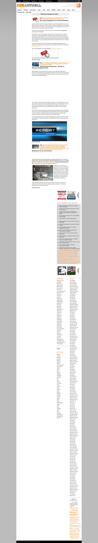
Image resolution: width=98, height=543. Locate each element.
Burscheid (59, 288)
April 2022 (72, 345)
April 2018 (72, 388)
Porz (58, 147)
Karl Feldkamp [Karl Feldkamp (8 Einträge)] (61, 258)
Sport (73, 10)
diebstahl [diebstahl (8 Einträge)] (75, 253)
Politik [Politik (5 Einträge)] (78, 260)
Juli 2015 (71, 438)
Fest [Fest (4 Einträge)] (72, 255)
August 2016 (72, 418)
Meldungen (58, 146)
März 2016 (72, 426)
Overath (42, 18)
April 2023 (72, 333)
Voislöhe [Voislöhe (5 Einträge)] (73, 263)
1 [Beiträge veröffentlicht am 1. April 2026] (72, 501)
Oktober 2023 (72, 325)
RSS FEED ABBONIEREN (71, 4)
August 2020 (72, 363)
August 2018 (72, 382)
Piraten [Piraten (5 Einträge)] (67, 260)
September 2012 (73, 489)
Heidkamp (59, 300)
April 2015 (72, 442)
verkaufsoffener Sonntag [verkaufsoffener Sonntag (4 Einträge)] (66, 263)
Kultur (39, 10)
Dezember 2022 (73, 336)
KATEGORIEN (60, 278)
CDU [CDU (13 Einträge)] (72, 252)
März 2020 (72, 370)
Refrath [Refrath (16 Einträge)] (64, 262)
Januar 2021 (72, 355)
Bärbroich (59, 283)
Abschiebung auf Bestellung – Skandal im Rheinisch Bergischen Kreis (48, 67)
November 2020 (73, 358)
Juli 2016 (71, 420)
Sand (58, 331)
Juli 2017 (71, 402)
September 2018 (73, 381)
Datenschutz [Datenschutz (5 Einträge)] (60, 253)
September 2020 (73, 361)
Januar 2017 (72, 411)
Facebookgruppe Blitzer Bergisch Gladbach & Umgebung (44, 162)
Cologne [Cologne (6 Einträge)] (75, 252)
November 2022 (73, 337)
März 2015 (72, 444)
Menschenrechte (52, 63)
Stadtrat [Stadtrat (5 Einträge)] (74, 262)
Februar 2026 (72, 283)
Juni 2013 (72, 476)
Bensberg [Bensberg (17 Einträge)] (62, 250)
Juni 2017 (72, 403)
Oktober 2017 (72, 397)
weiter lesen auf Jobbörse (57, 48)
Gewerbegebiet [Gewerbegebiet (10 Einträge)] (72, 256)
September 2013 (73, 471)
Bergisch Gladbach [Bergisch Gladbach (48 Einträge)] (73, 251)
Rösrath (42, 149)
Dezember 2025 (73, 286)
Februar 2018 (72, 391)
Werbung (34, 1)
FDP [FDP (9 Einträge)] (69, 255)
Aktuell (69, 203)
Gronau (58, 295)
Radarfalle (62, 147)
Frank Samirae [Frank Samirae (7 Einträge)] (61, 256)
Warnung (61, 149)
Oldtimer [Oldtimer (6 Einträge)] (59, 260)
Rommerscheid (60, 328)
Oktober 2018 (72, 379)
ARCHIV (71, 278)
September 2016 (73, 417)
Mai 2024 (71, 315)
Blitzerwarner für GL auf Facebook (42, 151)
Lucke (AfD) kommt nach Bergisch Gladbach (67, 218)
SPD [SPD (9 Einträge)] (72, 262)
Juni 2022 (72, 342)
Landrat (46, 63)
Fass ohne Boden (60, 291)
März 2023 (72, 334)
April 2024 (72, 316)
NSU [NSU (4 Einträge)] (75, 259)
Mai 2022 (71, 343)
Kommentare (64, 203)
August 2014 (72, 454)
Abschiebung (46, 62)
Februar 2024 (72, 319)
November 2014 (73, 450)
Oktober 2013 (72, 470)
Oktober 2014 (72, 451)
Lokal (43, 10)
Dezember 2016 (73, 412)
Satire (63, 10)
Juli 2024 (71, 312)
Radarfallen (42, 148)
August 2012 (72, 491)
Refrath (53, 148)
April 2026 (72, 280)
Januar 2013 (72, 483)
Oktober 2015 (72, 433)
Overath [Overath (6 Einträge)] (63, 260)
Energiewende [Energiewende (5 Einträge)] (61, 255)
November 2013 (73, 468)
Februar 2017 (72, 409)
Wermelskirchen (60, 342)
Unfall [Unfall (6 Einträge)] (78, 262)
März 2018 (72, 390)
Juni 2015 (72, 439)
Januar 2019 (72, 378)
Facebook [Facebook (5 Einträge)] (66, 255)
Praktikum (46, 18)
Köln (51, 146)
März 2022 (72, 346)
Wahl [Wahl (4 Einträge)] (76, 263)
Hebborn (58, 298)
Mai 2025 (71, 297)
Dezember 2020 (73, 357)
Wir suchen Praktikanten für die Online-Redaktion (54, 20)
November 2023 (73, 324)
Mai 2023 (71, 331)
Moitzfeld (58, 315)
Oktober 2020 (72, 360)
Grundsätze (26, 1)
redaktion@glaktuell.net (36, 46)
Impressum (49, 1)
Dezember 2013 (73, 467)
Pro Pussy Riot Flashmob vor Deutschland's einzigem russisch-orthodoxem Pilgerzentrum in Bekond (68, 212)
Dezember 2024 (73, 304)
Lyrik (58, 313)
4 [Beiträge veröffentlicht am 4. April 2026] (75, 501)
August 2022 (72, 340)
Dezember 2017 (73, 394)
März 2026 (72, 282)
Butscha (58, 289)
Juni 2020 (72, 366)
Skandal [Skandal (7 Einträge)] (68, 262)
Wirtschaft (28, 12)
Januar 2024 (72, 321)
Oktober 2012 (72, 488)
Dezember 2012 (73, 485)
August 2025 (72, 292)
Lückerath (59, 312)
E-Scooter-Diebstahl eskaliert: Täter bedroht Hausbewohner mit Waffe (67, 228)
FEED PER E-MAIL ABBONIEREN (70, 6)
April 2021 (72, 354)
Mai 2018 (71, 387)
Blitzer (53, 144)
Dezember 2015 (73, 430)
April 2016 (72, 424)
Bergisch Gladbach (47, 17)
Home (19, 1)
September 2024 (73, 309)
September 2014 (73, 453)
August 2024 (72, 310)
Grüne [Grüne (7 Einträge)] (77, 256)
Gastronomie (33, 10)
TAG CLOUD (74, 203)
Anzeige (58, 282)
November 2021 (73, 348)
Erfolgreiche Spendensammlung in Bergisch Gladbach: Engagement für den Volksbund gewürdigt (69, 248)
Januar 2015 (72, 447)
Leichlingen (59, 309)
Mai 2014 (71, 459)
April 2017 (72, 406)
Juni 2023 (72, 330)
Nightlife (54, 10)
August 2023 (72, 328)
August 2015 (72, 436)
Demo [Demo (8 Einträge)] (64, 253)
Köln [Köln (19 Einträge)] (70, 258)
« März (71, 507)
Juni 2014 (72, 457)
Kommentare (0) (36, 59)
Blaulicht (26, 10)
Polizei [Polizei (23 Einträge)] (60, 262)
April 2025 (72, 298)
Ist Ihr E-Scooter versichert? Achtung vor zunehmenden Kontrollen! (67, 245)
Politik (58, 10)
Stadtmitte (59, 339)
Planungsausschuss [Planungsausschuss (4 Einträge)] (73, 260)
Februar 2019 (72, 376)
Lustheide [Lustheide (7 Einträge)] (77, 258)
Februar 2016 (72, 427)
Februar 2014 (72, 464)
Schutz (68, 10)
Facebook (65, 144)
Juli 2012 (71, 492)
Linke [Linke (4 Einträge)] (73, 258)
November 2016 (73, 414)
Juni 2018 (72, 385)
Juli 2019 (71, 373)
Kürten (53, 17)
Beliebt (59, 203)
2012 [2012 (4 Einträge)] (59, 250)
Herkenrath (59, 301)
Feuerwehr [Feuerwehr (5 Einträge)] (75, 255)
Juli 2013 (71, 474)
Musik (48, 10)
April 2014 (72, 460)
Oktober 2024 (72, 307)
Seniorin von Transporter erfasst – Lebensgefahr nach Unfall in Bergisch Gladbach (68, 239)
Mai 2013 (71, 477)
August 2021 (72, 349)
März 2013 (72, 480)
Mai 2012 (71, 495)
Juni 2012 (72, 494)
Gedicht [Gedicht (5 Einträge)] (66, 256)
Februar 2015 (72, 445)
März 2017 (72, 408)
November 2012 (73, 486)
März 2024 (72, 318)
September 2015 (73, 435)
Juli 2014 (71, 456)
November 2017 (73, 396)
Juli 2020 (71, 364)
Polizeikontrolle (53, 147)
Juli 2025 (71, 294)
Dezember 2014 (73, 448)
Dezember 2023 (73, 322)
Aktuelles (19, 10)
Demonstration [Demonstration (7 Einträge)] (69, 253)
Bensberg (59, 285)
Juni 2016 (72, 421)
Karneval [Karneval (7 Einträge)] (67, 258)
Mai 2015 (71, 441)
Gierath (58, 294)
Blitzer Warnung (59, 144)
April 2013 (72, 479)
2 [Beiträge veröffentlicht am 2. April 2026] (73, 501)
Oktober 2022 (72, 339)
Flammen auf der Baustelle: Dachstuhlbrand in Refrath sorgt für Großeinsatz (68, 231)
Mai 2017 (71, 405)
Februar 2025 (72, 301)
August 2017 (72, 400)
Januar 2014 (72, 465)
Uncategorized (20, 12)
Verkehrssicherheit (54, 149)
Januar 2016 (72, 429)
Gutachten (58, 62)
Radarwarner (48, 148)
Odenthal (58, 17)
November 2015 (73, 432)
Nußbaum (59, 319)
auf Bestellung (52, 62)
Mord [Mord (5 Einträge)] (70, 259)
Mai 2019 (71, 375)
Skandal (50, 64)
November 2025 (73, 288)
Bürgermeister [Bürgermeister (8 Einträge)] (67, 252)
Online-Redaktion (64, 17)
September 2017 (73, 399)
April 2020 (72, 369)
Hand (58, 297)
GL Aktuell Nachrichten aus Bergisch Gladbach (31, 541)
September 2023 (73, 327)
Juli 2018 (71, 384)
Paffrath (58, 324)
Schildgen (59, 334)
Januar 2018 (72, 393)
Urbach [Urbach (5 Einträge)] (59, 263)
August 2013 (72, 473)
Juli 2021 (71, 351)
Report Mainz (59, 63)
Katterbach (59, 303)
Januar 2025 (72, 303)
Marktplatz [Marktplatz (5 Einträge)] (66, 259)
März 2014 (72, 462)
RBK (50, 18)
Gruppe (47, 146)
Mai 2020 (71, 367)
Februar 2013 (72, 482)
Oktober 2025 (72, 289)
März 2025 (72, 300)
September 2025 (73, 291)
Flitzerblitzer (43, 146)
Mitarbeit (41, 1)
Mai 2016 (71, 423)
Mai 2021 (71, 352)
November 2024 (73, 306)
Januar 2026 (72, 285)
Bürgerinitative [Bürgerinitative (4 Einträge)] (60, 252)
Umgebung (46, 149)
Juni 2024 (72, 313)
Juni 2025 (72, 295)
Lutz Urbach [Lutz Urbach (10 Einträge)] (61, 259)
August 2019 (72, 372)
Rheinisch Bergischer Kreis (58, 18)
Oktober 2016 (72, 415)
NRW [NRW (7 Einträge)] (72, 259)
